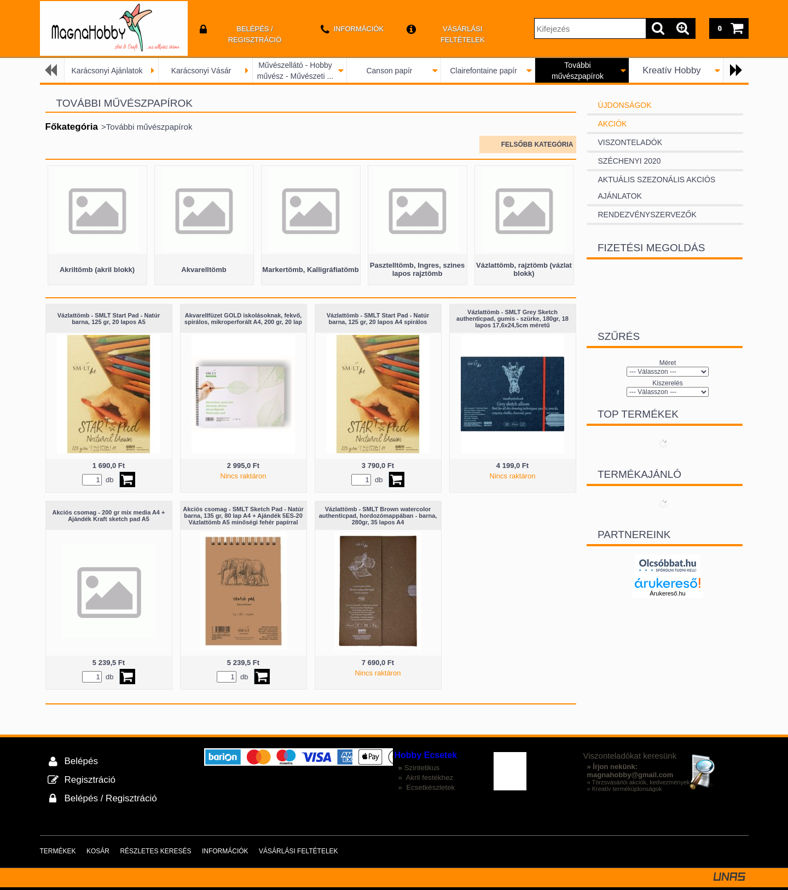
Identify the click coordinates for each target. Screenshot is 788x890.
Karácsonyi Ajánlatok (107, 70)
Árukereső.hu (667, 593)
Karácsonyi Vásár (201, 70)
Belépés (81, 761)
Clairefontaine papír (483, 70)
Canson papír (389, 70)
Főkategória (71, 127)
